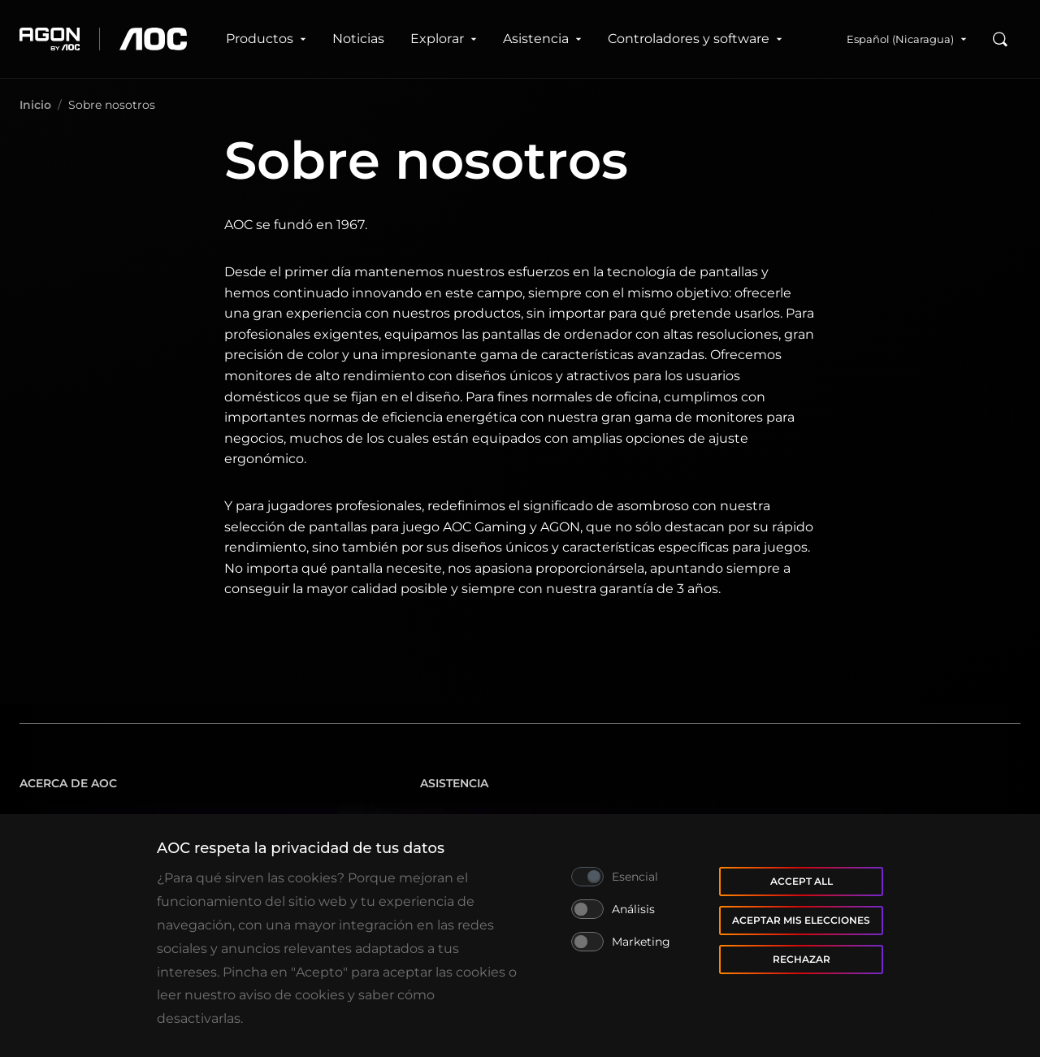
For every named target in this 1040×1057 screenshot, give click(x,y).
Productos (266, 38)
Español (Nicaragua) (907, 38)
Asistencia (542, 38)
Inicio (35, 104)
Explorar (443, 38)
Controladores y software (695, 38)
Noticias (358, 38)
